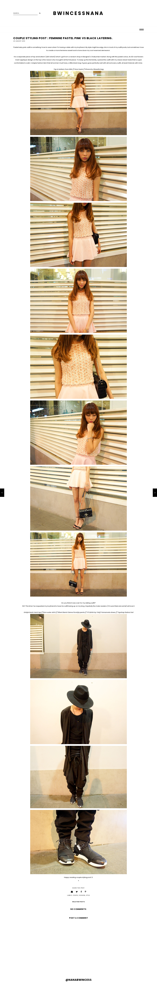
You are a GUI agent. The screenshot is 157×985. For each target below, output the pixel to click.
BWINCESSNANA (78, 13)
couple (75, 895)
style (88, 895)
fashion (82, 895)
